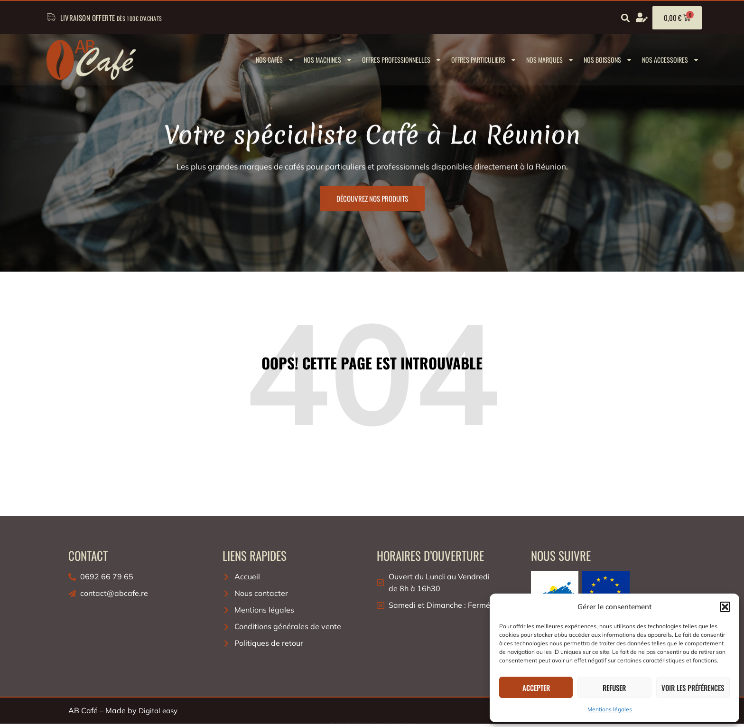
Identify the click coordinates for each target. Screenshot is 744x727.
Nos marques (550, 60)
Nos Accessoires (670, 60)
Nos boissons (608, 60)
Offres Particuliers (484, 60)
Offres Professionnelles (402, 60)
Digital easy (158, 710)
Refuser (614, 687)
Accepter (536, 687)
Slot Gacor (374, 724)
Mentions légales (609, 709)
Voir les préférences (692, 687)
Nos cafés (275, 60)
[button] (725, 607)
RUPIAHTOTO (346, 724)
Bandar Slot (401, 724)
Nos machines (328, 60)
